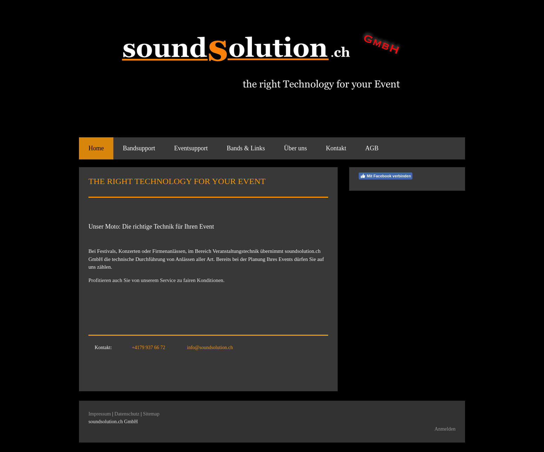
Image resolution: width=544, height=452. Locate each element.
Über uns (295, 148)
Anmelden (445, 429)
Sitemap (151, 414)
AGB (372, 148)
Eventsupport (191, 148)
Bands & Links (246, 148)
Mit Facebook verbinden (385, 176)
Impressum (99, 414)
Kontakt (336, 148)
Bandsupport (139, 148)
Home (96, 148)
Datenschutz (126, 414)
